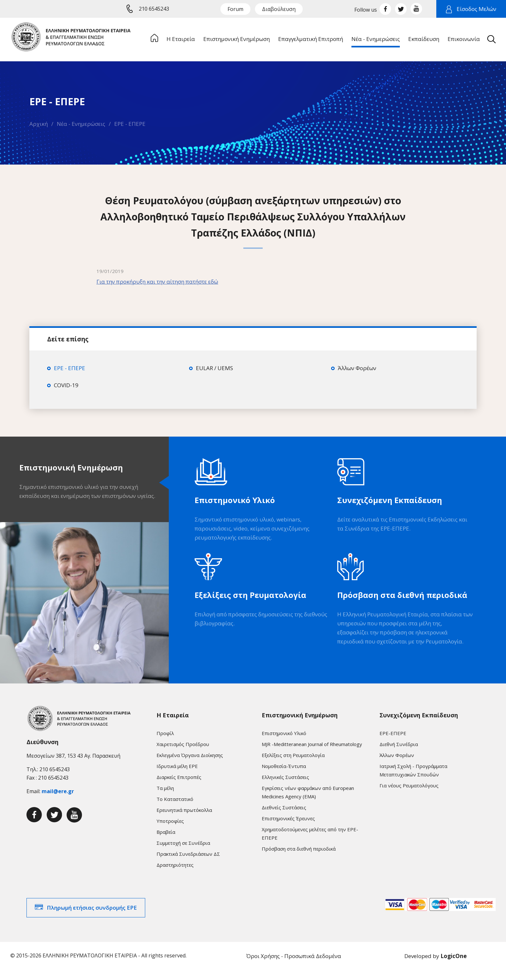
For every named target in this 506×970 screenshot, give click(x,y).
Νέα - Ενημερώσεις (81, 123)
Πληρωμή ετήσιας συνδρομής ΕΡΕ (92, 907)
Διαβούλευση (279, 9)
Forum (235, 9)
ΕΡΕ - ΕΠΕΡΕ (130, 123)
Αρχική (38, 123)
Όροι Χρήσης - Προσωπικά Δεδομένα (293, 956)
